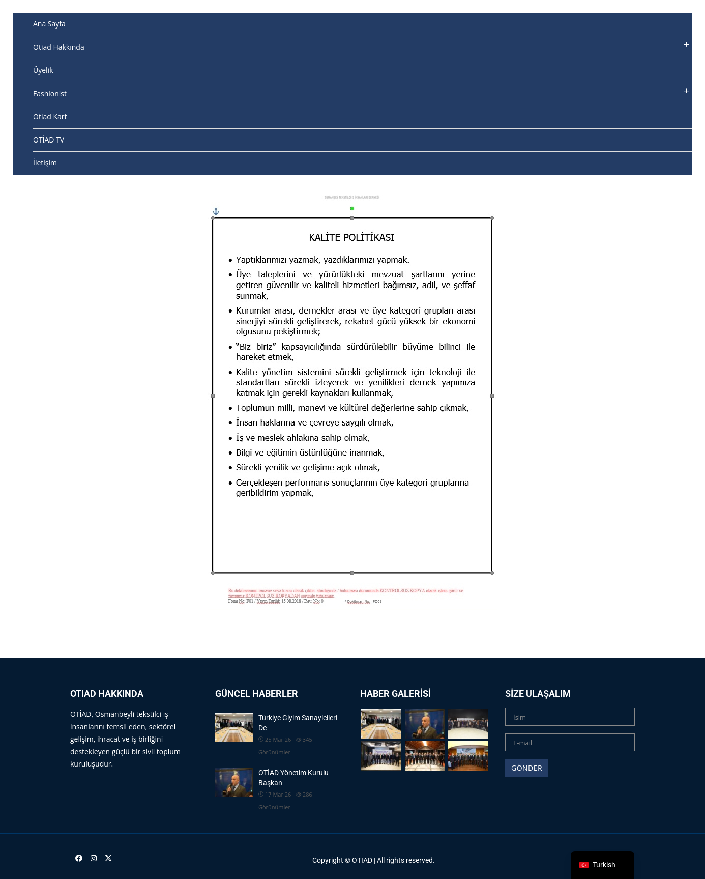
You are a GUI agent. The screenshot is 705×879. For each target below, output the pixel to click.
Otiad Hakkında (58, 47)
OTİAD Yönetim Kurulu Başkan (293, 778)
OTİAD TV (48, 140)
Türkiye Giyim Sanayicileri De (297, 723)
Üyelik (43, 70)
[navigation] (602, 865)
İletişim (45, 162)
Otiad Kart (50, 116)
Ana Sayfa (49, 24)
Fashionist (50, 93)
